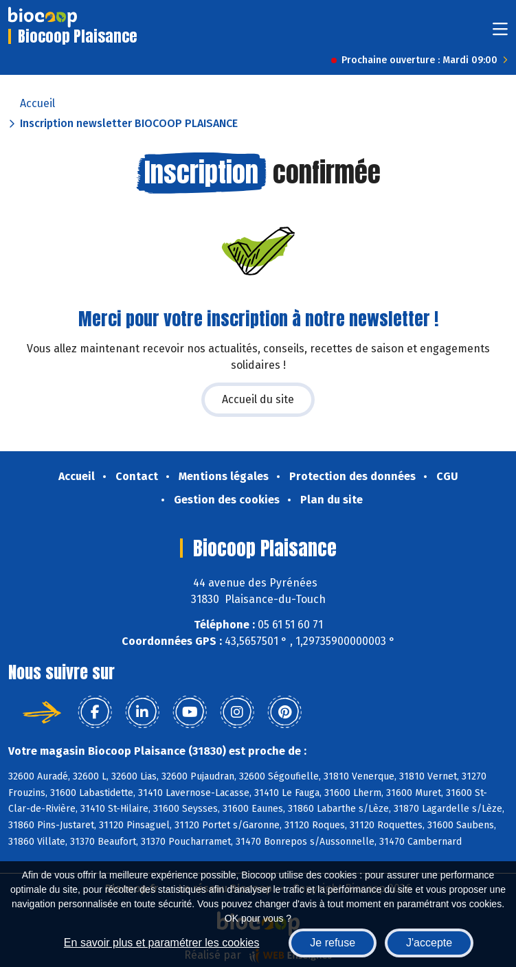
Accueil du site (258, 399)
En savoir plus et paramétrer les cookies (162, 942)
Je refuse (332, 942)
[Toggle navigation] (500, 33)
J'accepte (429, 942)
